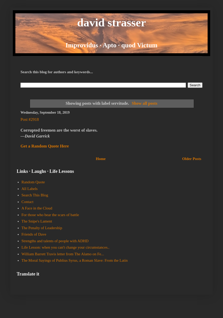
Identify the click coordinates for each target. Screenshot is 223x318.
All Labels (30, 189)
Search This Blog (35, 195)
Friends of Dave (34, 234)
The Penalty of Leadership (42, 228)
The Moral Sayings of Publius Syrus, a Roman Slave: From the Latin (75, 260)
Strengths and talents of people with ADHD (55, 241)
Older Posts (191, 159)
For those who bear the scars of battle (50, 215)
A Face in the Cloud (37, 208)
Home (101, 159)
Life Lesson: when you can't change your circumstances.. (65, 247)
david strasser (111, 22)
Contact (28, 202)
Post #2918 (30, 119)
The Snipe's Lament (37, 221)
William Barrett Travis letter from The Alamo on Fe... (63, 254)
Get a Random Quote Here (45, 146)
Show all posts (144, 103)
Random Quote (33, 182)
